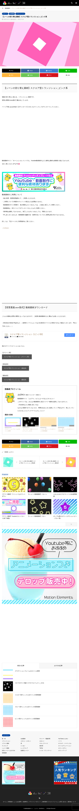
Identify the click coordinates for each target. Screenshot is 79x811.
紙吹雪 (41, 745)
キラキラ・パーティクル (64, 743)
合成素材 (11, 13)
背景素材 (19, 425)
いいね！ (23, 745)
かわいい (5, 13)
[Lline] (68, 71)
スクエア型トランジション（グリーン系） (17, 357)
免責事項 (25, 801)
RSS (39, 798)
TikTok (36, 425)
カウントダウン (62, 748)
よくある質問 (17, 801)
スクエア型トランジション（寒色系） (15, 368)
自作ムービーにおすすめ (8, 750)
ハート (60, 741)
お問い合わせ (62, 801)
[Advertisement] (17, 251)
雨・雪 (4, 738)
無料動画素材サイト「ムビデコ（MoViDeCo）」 (35, 808)
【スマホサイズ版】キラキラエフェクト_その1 (30, 430)
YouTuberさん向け (63, 738)
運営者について (72, 801)
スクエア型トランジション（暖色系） (15, 379)
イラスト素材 (5, 743)
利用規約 (10, 801)
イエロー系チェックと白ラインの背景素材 (48, 430)
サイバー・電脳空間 (45, 738)
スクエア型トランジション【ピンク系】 (27, 334)
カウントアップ (62, 750)
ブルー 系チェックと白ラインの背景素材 (66, 430)
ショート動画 (5, 748)
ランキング (5, 745)
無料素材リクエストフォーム (50, 801)
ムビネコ (11, 452)
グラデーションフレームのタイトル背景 (12, 430)
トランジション (20, 13)
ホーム (5, 801)
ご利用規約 (5, 228)
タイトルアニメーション (64, 745)
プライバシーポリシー (35, 801)
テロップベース (44, 743)
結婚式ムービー (25, 750)
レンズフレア (24, 748)
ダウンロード (69, 335)
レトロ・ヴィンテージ (45, 750)
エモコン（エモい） (26, 741)
